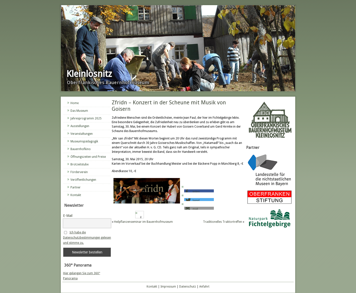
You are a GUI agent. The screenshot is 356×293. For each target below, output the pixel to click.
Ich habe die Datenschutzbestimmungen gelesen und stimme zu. (87, 238)
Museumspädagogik (84, 141)
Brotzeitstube (79, 164)
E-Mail (67, 216)
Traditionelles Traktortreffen (222, 222)
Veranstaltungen (81, 133)
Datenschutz (187, 286)
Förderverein (79, 172)
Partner (75, 187)
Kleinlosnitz (89, 73)
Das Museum (79, 111)
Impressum (168, 286)
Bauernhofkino (80, 149)
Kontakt (75, 195)
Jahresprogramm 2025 (86, 118)
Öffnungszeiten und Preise (88, 156)
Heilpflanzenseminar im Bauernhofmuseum (143, 222)
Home (74, 103)
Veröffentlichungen (83, 179)
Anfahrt (204, 286)
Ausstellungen (79, 126)
